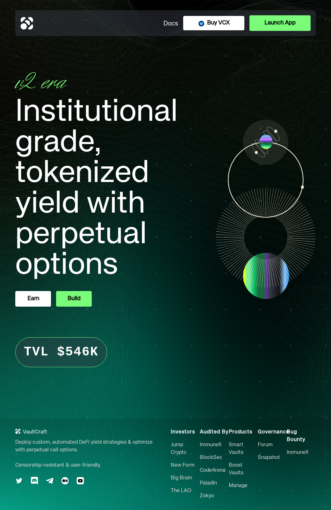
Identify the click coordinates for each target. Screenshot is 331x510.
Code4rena (213, 470)
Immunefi (210, 445)
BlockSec (211, 457)
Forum (265, 445)
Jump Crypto (178, 448)
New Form (183, 465)
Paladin (208, 483)
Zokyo (207, 496)
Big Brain (181, 478)
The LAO (181, 490)
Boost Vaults (236, 469)
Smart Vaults (236, 448)
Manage (238, 485)
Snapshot (269, 457)
